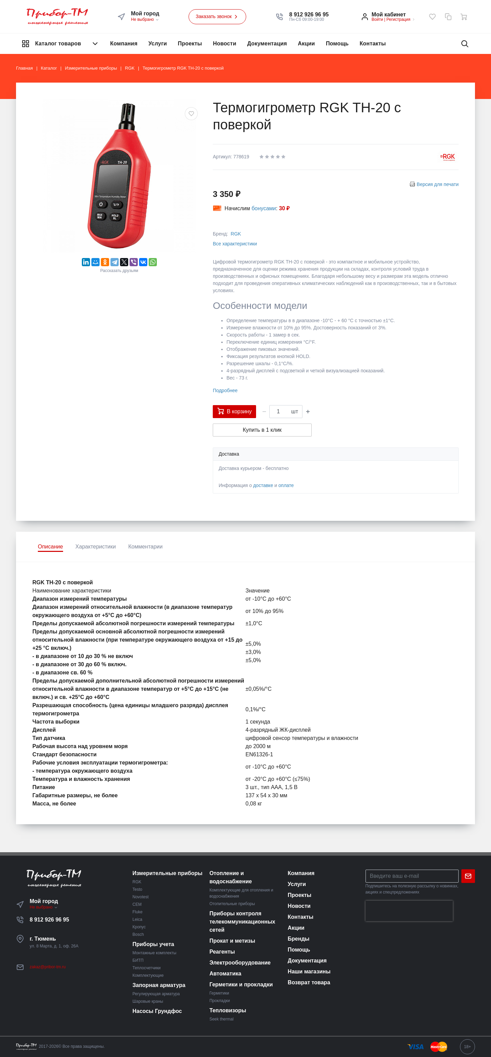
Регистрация (398, 19)
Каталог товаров (60, 44)
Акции (306, 43)
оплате (286, 485)
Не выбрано (145, 19)
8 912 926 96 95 (49, 920)
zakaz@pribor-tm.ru (48, 967)
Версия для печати (438, 184)
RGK (236, 234)
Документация (267, 43)
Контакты (373, 43)
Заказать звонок (217, 17)
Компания (123, 43)
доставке (263, 485)
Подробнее (225, 390)
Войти (377, 19)
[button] (309, 14)
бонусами (264, 208)
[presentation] (409, 911)
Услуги (157, 43)
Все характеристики (235, 243)
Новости (224, 43)
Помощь (337, 43)
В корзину (234, 411)
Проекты (190, 43)
